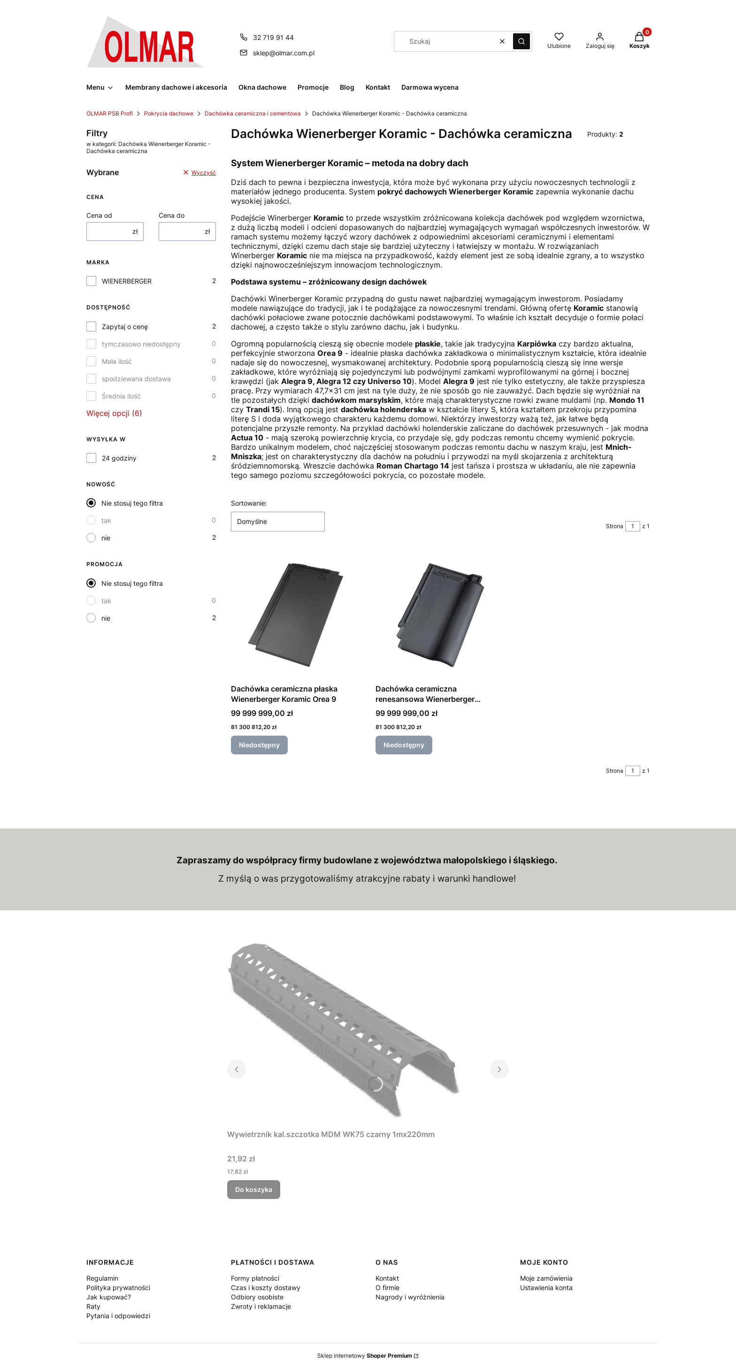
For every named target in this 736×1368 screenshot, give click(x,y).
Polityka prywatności (118, 1287)
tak (106, 520)
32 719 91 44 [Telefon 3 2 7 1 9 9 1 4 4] (273, 37)
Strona (614, 526)
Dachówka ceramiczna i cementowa (253, 113)
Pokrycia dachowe (168, 113)
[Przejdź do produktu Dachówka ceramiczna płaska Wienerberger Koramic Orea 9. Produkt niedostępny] (295, 615)
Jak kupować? (108, 1297)
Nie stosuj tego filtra (132, 503)
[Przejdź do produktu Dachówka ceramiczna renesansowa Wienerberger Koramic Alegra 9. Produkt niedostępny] (440, 615)
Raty (93, 1306)
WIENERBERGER (127, 281)
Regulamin (102, 1278)
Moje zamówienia (546, 1278)
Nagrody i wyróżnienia (410, 1297)
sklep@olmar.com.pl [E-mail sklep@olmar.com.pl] (283, 53)
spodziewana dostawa (136, 379)
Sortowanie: (249, 503)
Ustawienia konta (546, 1287)
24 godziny (119, 458)
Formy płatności (255, 1278)
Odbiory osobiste (257, 1297)
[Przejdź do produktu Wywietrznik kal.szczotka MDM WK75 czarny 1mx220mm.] (344, 1032)
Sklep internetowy (364, 1355)
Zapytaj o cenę (125, 326)
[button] (521, 41)
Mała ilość (117, 361)
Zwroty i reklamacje (261, 1306)
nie (105, 538)
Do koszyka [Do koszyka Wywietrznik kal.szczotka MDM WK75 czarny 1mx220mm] (253, 1189)
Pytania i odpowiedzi (118, 1316)
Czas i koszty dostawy (265, 1287)
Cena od (99, 215)
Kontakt (387, 1278)
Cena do (171, 215)
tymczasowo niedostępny (141, 344)
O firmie (387, 1287)
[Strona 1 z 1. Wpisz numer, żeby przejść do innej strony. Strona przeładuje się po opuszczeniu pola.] (632, 526)
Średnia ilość (121, 396)
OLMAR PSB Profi (109, 113)
